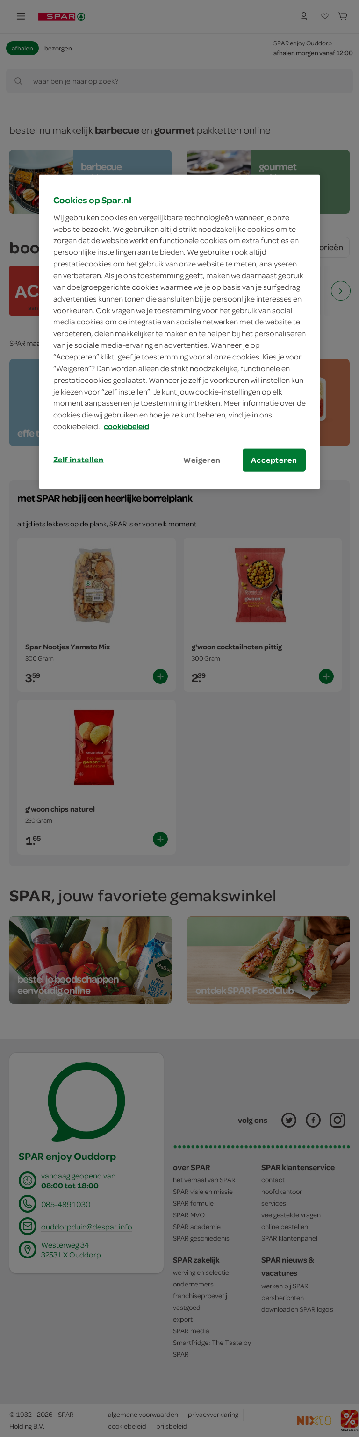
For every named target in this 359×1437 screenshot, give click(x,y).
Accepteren (274, 460)
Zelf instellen (78, 459)
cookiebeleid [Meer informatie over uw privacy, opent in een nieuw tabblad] (126, 426)
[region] (179, 332)
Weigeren (202, 460)
